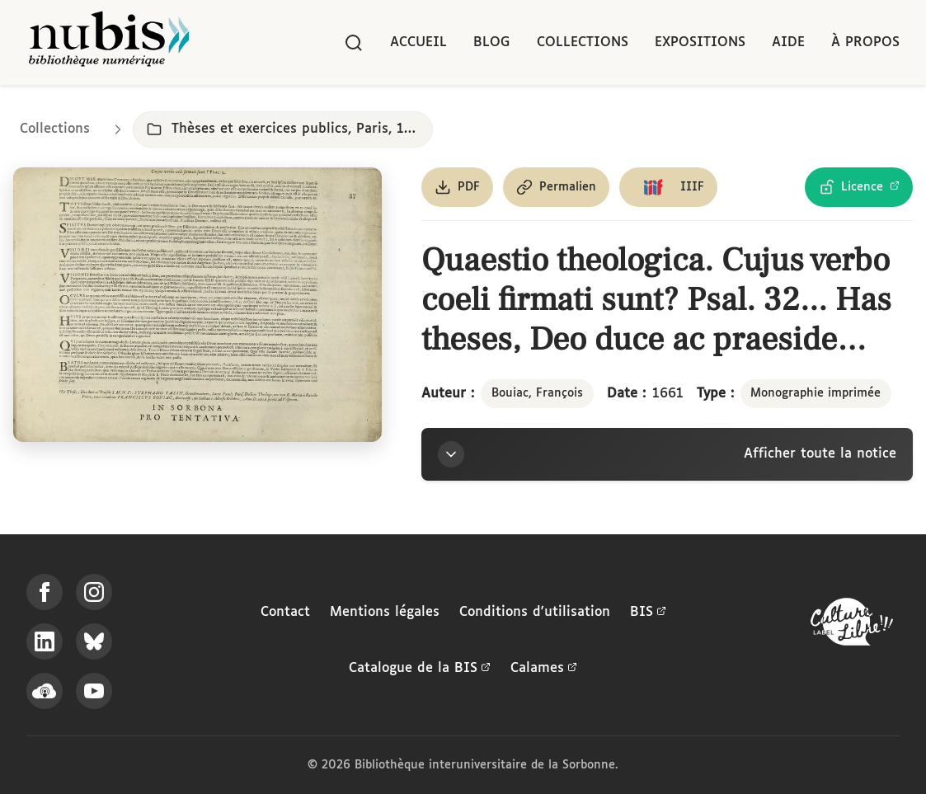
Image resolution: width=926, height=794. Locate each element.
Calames (543, 668)
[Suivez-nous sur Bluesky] (94, 641)
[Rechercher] (354, 43)
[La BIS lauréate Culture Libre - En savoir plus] (852, 625)
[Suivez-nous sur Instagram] (94, 592)
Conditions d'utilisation (534, 612)
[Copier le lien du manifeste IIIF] (668, 187)
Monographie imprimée (815, 393)
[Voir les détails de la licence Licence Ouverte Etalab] (859, 187)
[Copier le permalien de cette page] (556, 187)
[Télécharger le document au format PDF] (457, 187)
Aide (788, 42)
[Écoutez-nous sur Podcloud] (44, 691)
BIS (648, 612)
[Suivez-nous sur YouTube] (94, 691)
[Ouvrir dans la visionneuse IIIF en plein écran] (197, 304)
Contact (285, 612)
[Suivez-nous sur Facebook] (44, 592)
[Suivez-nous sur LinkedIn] (44, 641)
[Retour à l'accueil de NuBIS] (108, 42)
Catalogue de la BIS (420, 668)
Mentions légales (384, 612)
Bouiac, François (537, 393)
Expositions (700, 42)
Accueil (418, 42)
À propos (865, 42)
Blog (491, 42)
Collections (582, 42)
